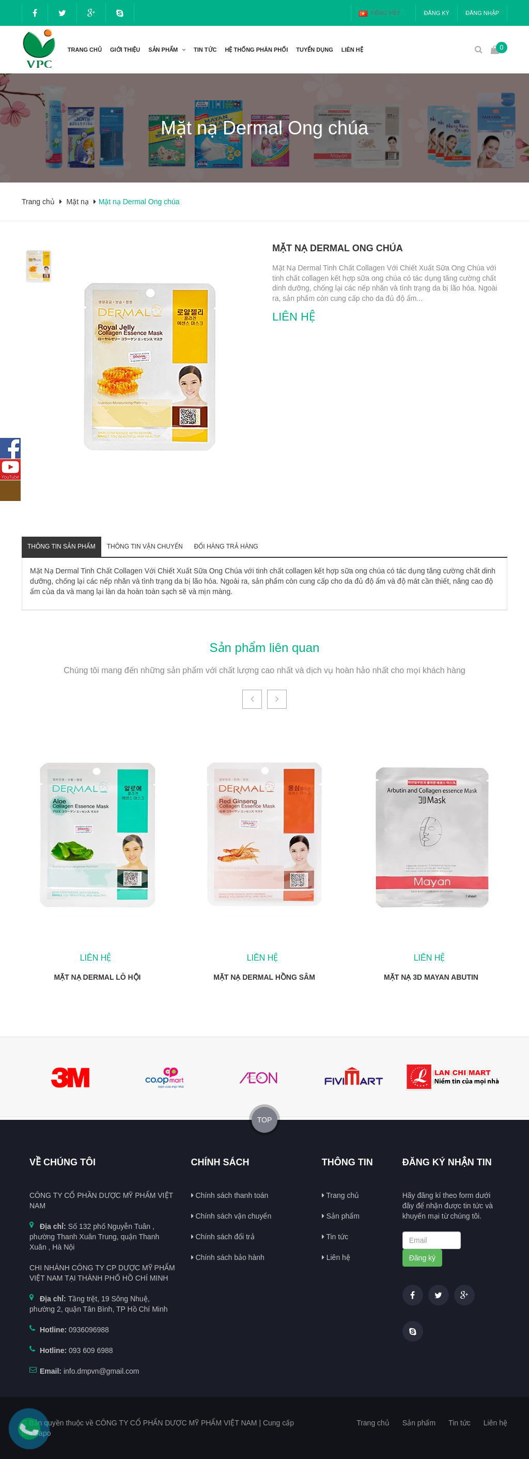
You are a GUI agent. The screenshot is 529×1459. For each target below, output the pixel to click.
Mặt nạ (78, 201)
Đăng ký (436, 13)
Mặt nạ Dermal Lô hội (97, 977)
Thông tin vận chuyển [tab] (145, 546)
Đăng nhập (482, 13)
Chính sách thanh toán (230, 1195)
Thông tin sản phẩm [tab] (61, 546)
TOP (264, 1120)
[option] (39, 266)
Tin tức (205, 50)
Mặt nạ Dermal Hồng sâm (264, 977)
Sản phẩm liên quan (265, 648)
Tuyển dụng (314, 50)
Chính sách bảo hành (227, 1257)
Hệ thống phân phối (256, 50)
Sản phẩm (341, 1216)
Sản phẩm (163, 50)
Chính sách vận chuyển (231, 1216)
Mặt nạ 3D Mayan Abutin (431, 977)
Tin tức (335, 1237)
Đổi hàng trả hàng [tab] (226, 546)
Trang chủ (85, 50)
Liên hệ (336, 1257)
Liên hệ (352, 50)
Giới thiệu (125, 50)
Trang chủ (340, 1195)
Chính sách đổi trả (223, 1237)
